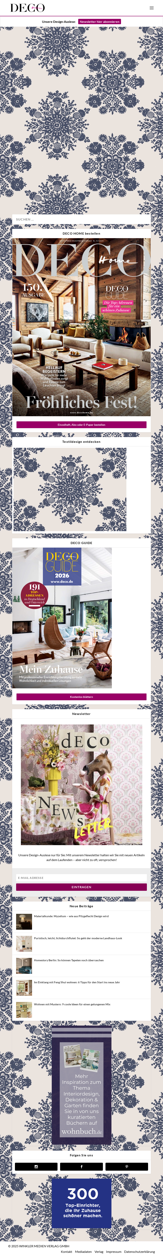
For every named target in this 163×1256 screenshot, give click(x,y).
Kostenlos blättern (81, 696)
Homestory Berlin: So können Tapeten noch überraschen (69, 960)
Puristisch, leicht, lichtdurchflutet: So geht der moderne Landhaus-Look (78, 938)
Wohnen (22, 198)
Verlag (99, 1251)
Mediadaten (83, 1251)
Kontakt (66, 1251)
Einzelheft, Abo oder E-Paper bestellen (81, 424)
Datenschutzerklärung (139, 1251)
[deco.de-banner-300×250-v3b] (81, 1227)
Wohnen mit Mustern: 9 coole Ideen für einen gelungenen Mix (72, 1004)
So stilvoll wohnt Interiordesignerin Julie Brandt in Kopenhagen (43, 151)
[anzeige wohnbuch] (81, 1143)
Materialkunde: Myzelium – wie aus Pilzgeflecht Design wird (71, 916)
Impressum (113, 1251)
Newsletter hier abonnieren (99, 21)
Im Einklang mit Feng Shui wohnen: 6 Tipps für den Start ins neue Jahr (77, 982)
